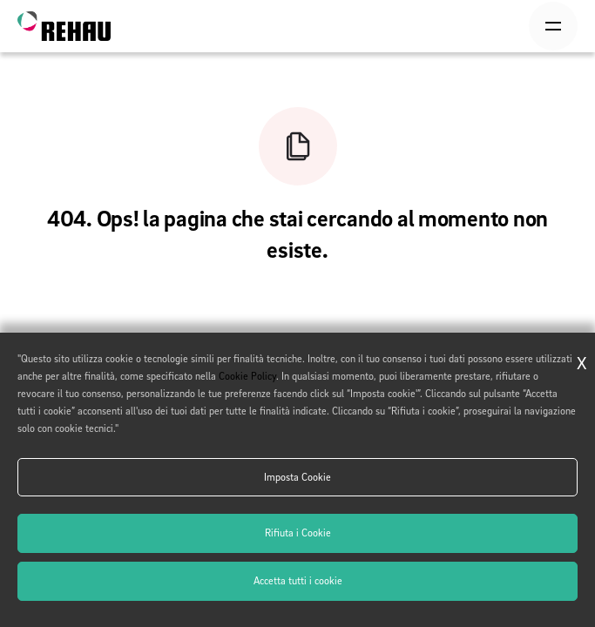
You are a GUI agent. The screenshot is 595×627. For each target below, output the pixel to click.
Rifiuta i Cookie (298, 532)
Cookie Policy (247, 375)
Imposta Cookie (297, 476)
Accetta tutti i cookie (298, 580)
